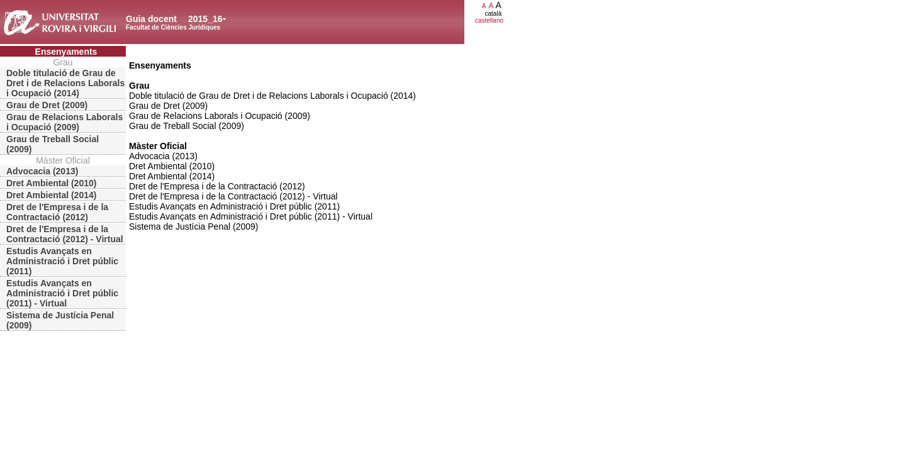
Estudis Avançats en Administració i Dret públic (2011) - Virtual (62, 293)
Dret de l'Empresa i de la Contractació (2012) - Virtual (64, 234)
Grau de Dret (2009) (46, 105)
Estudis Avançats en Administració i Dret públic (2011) (62, 261)
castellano (489, 20)
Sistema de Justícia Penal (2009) (60, 320)
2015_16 (205, 19)
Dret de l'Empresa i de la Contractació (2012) (57, 212)
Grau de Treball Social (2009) (52, 144)
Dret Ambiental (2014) (51, 195)
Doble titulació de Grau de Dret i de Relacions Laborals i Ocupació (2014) (65, 83)
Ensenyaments (66, 52)
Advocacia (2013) (42, 171)
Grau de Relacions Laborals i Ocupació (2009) (64, 122)
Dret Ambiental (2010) (51, 183)
